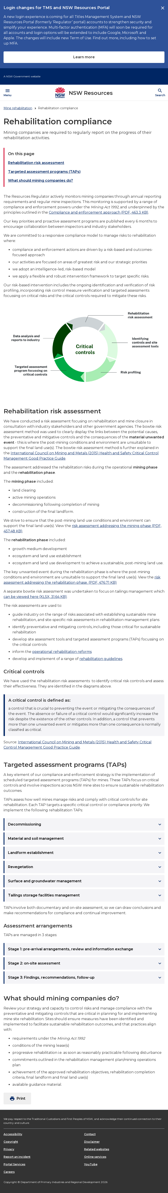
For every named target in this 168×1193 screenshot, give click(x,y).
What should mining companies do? (40, 180)
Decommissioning (85, 824)
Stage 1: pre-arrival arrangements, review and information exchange (85, 949)
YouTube (90, 1164)
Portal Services (14, 1164)
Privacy (9, 1149)
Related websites (96, 1149)
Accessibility (13, 1134)
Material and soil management (85, 838)
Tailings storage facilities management (85, 895)
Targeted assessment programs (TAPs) (44, 172)
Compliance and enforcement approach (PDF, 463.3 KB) (98, 212)
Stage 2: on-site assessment (85, 963)
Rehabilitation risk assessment (36, 163)
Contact (90, 1134)
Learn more (84, 57)
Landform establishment (85, 852)
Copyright (11, 1141)
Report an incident (17, 1156)
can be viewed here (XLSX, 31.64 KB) (35, 597)
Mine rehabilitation (18, 108)
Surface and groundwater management (85, 881)
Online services (95, 1156)
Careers (9, 1171)
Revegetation (85, 867)
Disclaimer (92, 1141)
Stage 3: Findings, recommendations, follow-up (85, 977)
